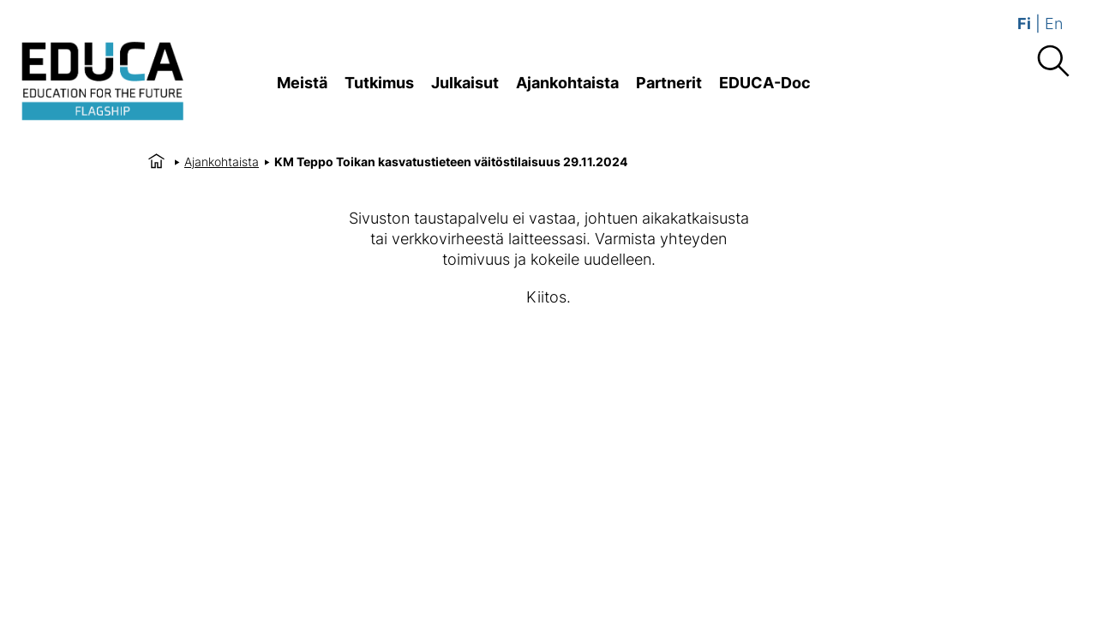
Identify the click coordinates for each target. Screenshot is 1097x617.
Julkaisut (465, 83)
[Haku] (1052, 61)
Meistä (302, 83)
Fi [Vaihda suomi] (1024, 24)
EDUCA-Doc (765, 83)
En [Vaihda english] (1054, 24)
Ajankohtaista (567, 83)
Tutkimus (379, 83)
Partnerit (669, 83)
